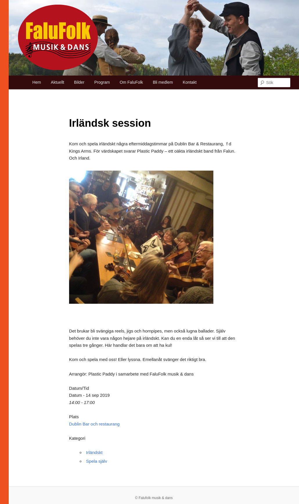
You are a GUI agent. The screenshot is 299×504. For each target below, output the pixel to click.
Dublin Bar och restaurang (94, 423)
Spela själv (96, 461)
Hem (37, 82)
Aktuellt (57, 82)
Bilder (79, 82)
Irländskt (94, 452)
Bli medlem (163, 82)
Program (102, 82)
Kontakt (190, 82)
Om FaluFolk (131, 82)
